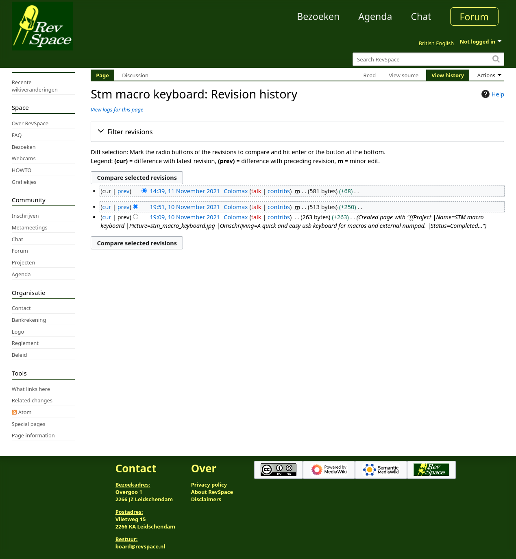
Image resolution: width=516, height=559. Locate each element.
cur (106, 207)
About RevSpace (212, 492)
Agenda (375, 16)
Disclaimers (206, 499)
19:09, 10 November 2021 (185, 217)
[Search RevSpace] (428, 59)
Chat (421, 16)
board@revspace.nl (140, 546)
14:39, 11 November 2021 (185, 191)
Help (491, 94)
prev (124, 191)
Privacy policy (209, 484)
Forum (474, 16)
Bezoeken (318, 16)
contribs (279, 191)
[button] (297, 132)
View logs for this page (117, 109)
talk (256, 191)
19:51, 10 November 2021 (185, 207)
